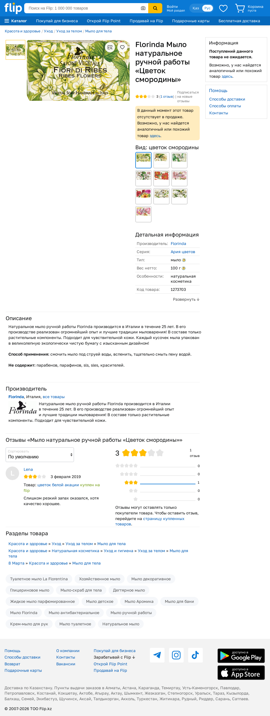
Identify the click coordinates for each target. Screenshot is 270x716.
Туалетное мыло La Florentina (39, 578)
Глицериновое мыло (29, 590)
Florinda (178, 243)
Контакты (218, 112)
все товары (54, 396)
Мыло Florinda (23, 612)
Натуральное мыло (120, 623)
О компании (68, 650)
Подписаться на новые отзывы (188, 96)
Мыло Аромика (139, 601)
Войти (172, 6)
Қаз (196, 8)
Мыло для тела (98, 31)
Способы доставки (227, 99)
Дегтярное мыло (129, 590)
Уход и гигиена (118, 550)
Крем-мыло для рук (29, 623)
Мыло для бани (179, 601)
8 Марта (16, 563)
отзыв (167, 96)
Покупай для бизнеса (57, 20)
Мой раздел (176, 10)
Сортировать (18, 451)
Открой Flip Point (104, 20)
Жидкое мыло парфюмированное (42, 601)
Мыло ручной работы (131, 612)
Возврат (12, 663)
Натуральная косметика (75, 550)
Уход (48, 31)
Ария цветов (183, 251)
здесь (155, 135)
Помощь (12, 650)
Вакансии (65, 663)
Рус (207, 8)
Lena (28, 469)
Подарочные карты (191, 20)
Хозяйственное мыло (99, 578)
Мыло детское (99, 601)
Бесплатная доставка (239, 20)
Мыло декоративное (151, 578)
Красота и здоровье (22, 31)
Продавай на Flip (146, 20)
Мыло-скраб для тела (81, 590)
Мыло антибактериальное (74, 612)
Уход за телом (69, 31)
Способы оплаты (225, 105)
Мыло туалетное (75, 623)
